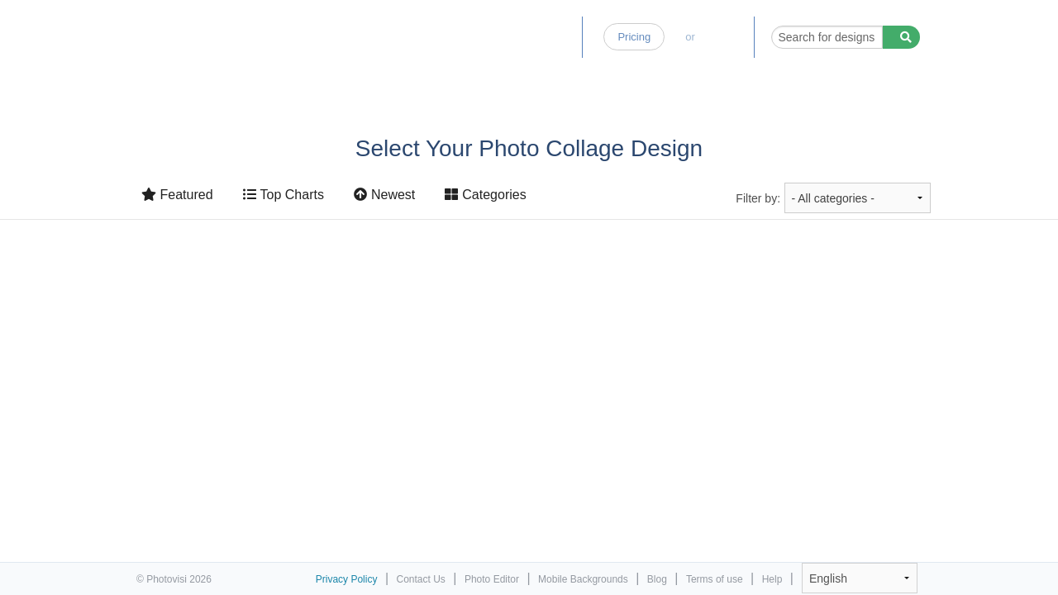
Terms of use (714, 579)
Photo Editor (488, 37)
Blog (557, 37)
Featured (177, 195)
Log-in (724, 37)
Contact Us (421, 579)
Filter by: (758, 198)
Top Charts (283, 195)
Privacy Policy (347, 579)
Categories (485, 195)
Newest (384, 195)
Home (415, 37)
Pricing (634, 37)
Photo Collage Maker (208, 28)
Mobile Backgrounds (583, 579)
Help (772, 579)
